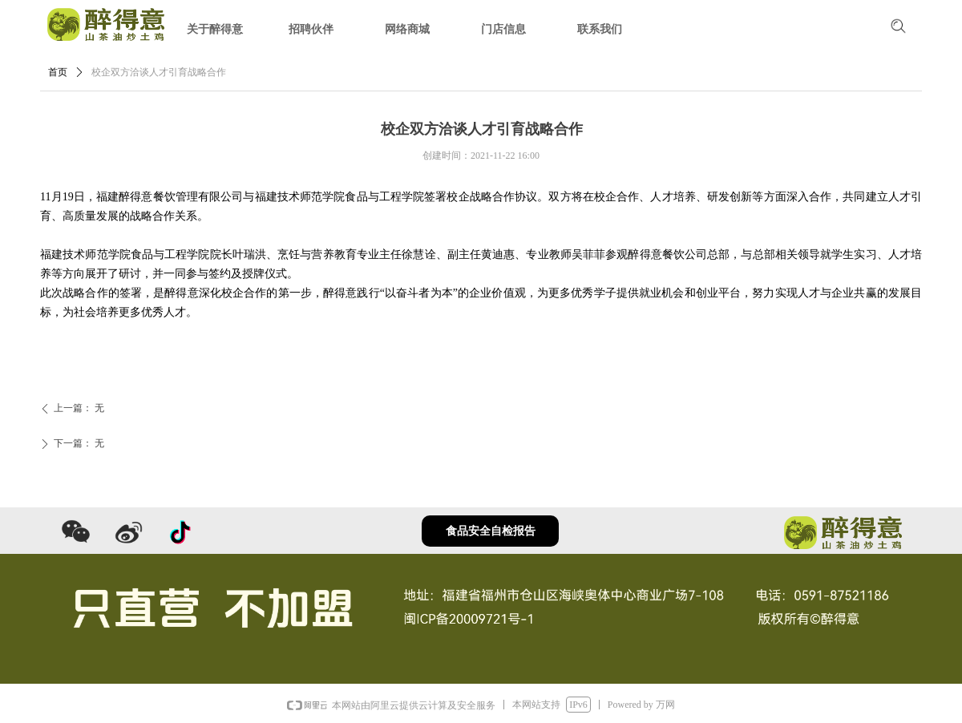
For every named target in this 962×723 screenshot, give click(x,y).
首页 (57, 72)
